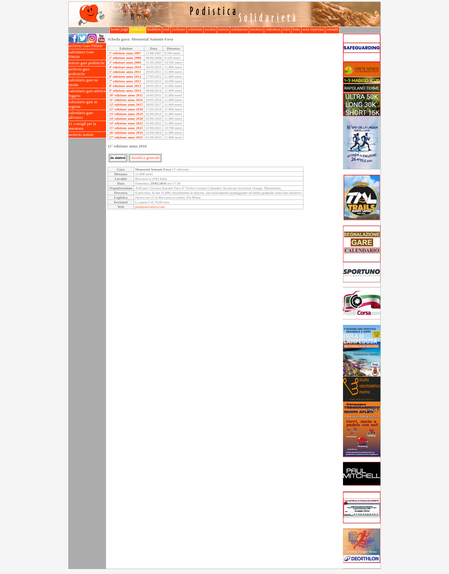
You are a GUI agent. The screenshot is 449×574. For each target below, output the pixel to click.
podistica (137, 29)
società (210, 29)
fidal (286, 29)
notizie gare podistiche (87, 63)
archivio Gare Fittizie (87, 46)
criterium (195, 29)
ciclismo (178, 29)
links (296, 29)
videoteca (272, 29)
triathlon (154, 29)
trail (166, 29)
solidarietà (239, 29)
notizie (223, 29)
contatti (332, 29)
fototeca (256, 29)
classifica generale (145, 158)
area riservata (313, 29)
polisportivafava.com (150, 207)
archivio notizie (87, 135)
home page (119, 29)
